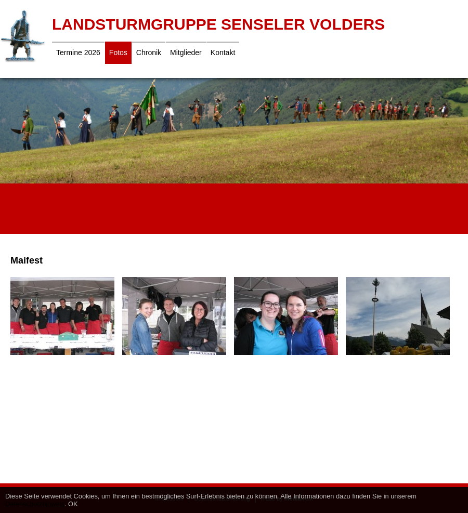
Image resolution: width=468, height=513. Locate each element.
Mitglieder (186, 52)
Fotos (118, 52)
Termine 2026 (78, 52)
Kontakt (223, 52)
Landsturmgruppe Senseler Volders (218, 24)
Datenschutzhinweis (34, 504)
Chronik (148, 52)
